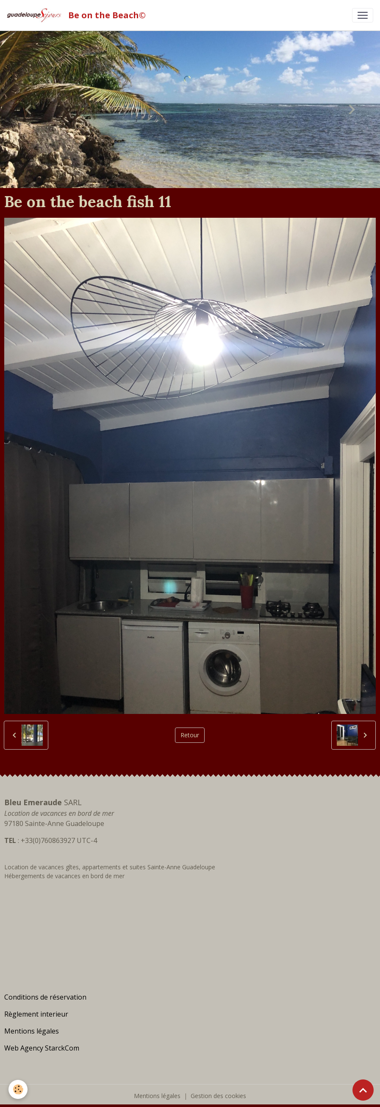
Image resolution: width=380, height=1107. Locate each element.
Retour (189, 735)
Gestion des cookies (218, 1096)
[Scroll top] (363, 1090)
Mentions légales (157, 1096)
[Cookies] (18, 1089)
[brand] (78, 15)
